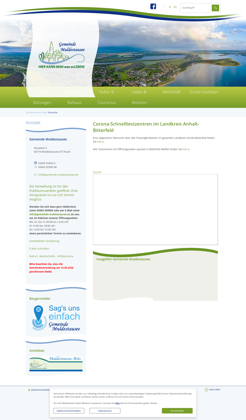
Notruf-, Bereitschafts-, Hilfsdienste (50, 256)
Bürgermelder (40, 298)
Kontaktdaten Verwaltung (44, 241)
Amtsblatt (36, 350)
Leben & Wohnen (139, 97)
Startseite (52, 112)
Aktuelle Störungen (42, 97)
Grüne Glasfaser (204, 91)
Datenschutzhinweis (69, 410)
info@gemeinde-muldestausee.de (58, 174)
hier (117, 403)
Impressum (105, 410)
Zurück (97, 172)
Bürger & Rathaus (74, 97)
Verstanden (177, 410)
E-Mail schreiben (39, 248)
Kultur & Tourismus (107, 97)
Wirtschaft (171, 91)
